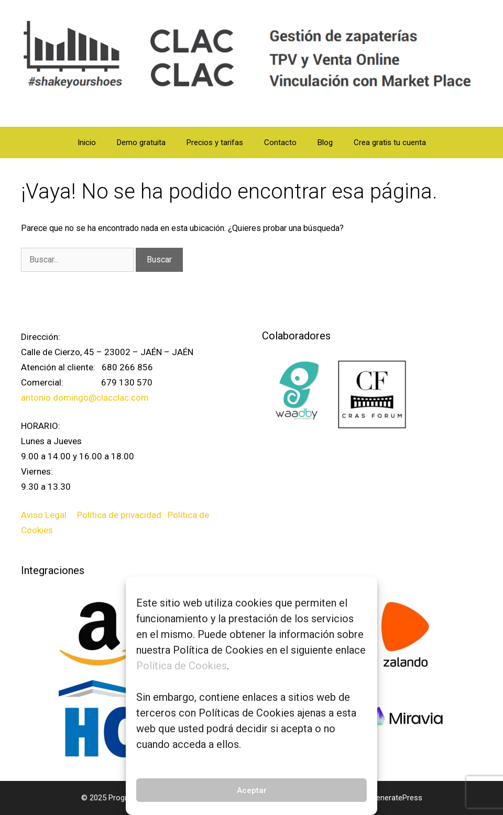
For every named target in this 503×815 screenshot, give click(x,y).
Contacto (280, 142)
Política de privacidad (120, 515)
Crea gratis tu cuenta (390, 142)
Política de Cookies (181, 665)
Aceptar (252, 790)
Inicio (87, 142)
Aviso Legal (45, 515)
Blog (325, 142)
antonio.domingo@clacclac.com (85, 397)
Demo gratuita (141, 142)
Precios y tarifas (215, 142)
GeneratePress (396, 797)
